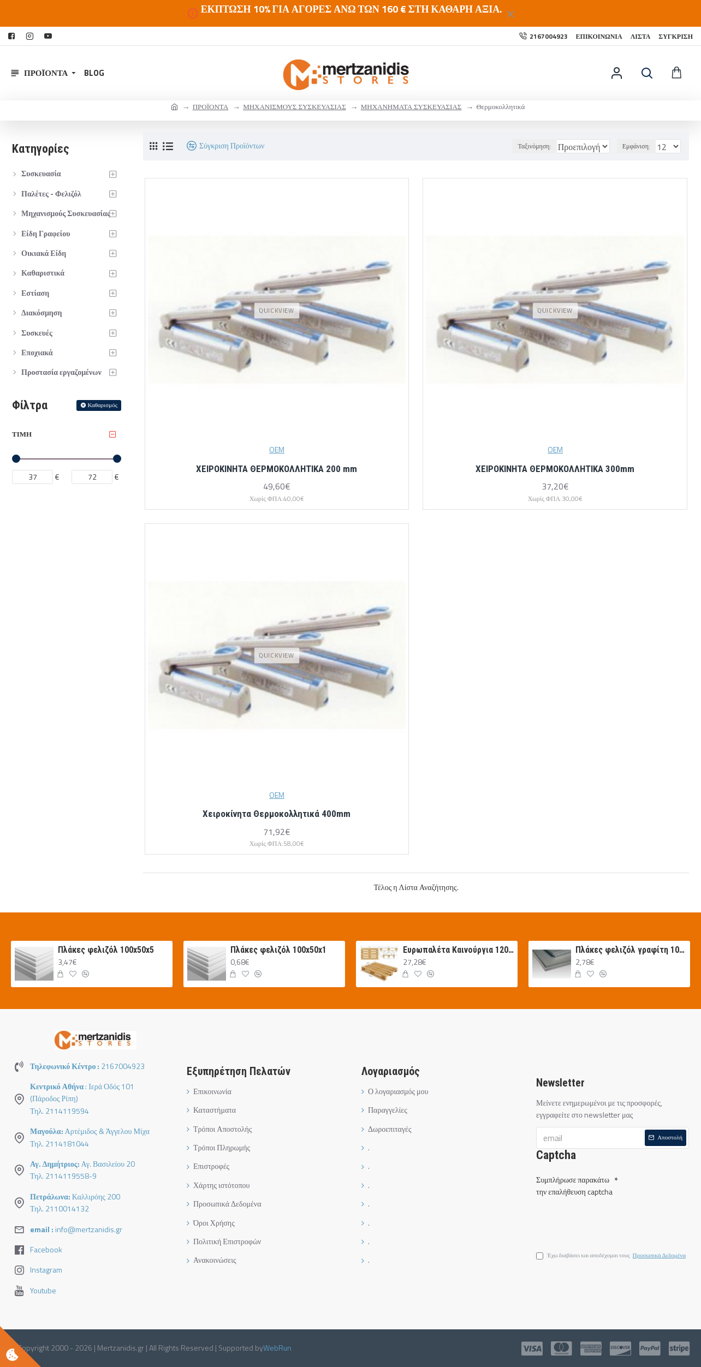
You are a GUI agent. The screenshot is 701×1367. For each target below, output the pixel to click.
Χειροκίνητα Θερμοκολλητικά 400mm (276, 813)
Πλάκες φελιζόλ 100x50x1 (278, 950)
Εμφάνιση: (640, 146)
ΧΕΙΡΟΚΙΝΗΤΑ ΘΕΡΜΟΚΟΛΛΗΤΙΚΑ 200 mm (276, 468)
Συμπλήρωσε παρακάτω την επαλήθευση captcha (574, 1183)
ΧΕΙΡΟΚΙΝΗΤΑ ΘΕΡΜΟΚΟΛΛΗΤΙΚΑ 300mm (555, 468)
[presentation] (612, 1218)
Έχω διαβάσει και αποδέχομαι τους (611, 1257)
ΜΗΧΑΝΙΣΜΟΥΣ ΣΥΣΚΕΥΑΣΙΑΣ (294, 106)
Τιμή (22, 433)
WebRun (277, 1347)
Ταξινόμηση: (505, 146)
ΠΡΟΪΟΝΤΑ (210, 106)
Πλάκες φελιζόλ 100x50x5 (106, 950)
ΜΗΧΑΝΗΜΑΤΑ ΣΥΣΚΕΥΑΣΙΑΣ (411, 106)
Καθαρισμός (102, 405)
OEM (276, 449)
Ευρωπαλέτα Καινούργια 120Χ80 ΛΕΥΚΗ (458, 950)
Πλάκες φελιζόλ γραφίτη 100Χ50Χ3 (631, 950)
